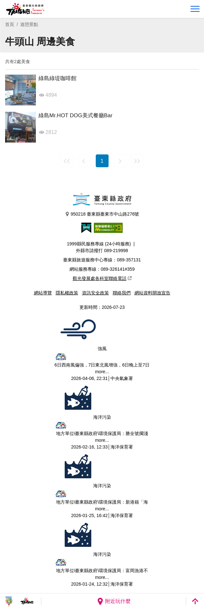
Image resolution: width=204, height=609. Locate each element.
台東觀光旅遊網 (25, 9)
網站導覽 (43, 292)
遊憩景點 (29, 24)
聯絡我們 (122, 292)
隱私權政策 (67, 292)
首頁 (9, 24)
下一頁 (119, 160)
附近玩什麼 (114, 601)
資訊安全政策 (95, 292)
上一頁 (84, 160)
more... (102, 371)
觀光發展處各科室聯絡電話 (102, 278)
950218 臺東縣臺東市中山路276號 (102, 214)
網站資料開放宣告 (152, 292)
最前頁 (67, 160)
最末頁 (137, 160)
